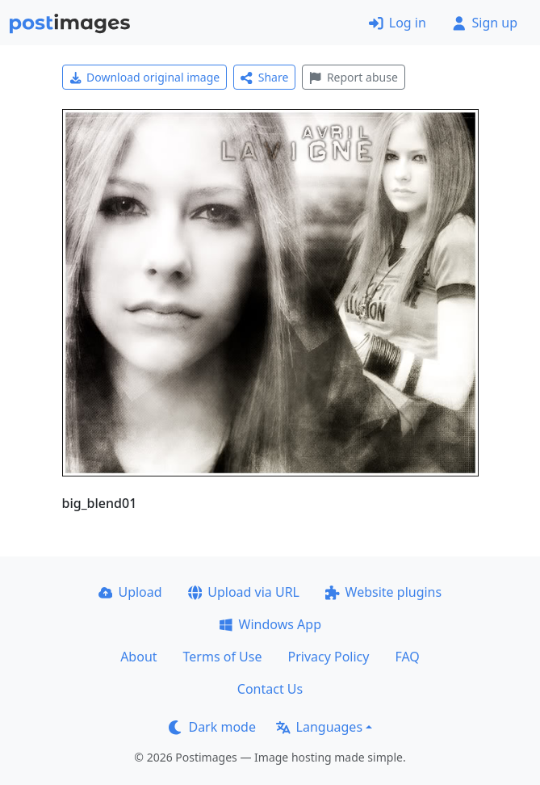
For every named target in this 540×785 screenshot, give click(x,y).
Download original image (144, 77)
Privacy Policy (328, 656)
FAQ (407, 656)
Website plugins (383, 592)
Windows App (270, 624)
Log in (397, 22)
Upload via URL (243, 592)
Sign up (484, 22)
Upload (130, 592)
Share (264, 77)
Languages (319, 727)
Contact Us (270, 689)
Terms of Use (222, 656)
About (138, 656)
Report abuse (353, 77)
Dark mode (212, 727)
